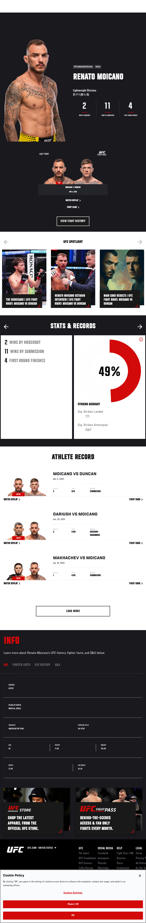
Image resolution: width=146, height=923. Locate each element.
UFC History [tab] (42, 665)
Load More (73, 611)
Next (139, 241)
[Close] (140, 875)
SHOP (123, 14)
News (58, 14)
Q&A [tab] (57, 665)
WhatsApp (103, 868)
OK (73, 915)
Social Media (105, 848)
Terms (139, 853)
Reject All (73, 904)
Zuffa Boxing (105, 16)
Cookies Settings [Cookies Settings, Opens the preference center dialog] (73, 893)
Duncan (87, 474)
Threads (102, 863)
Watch (90, 14)
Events (10, 14)
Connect (74, 14)
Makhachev (66, 558)
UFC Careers (85, 863)
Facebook (103, 853)
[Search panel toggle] (133, 14)
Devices (121, 858)
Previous (6, 241)
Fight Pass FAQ (125, 853)
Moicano (62, 474)
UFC (81, 848)
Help (119, 848)
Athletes (43, 14)
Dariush (62, 515)
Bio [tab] (6, 665)
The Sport (84, 853)
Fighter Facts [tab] (21, 665)
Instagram (103, 858)
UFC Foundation (87, 858)
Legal (139, 848)
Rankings (26, 14)
